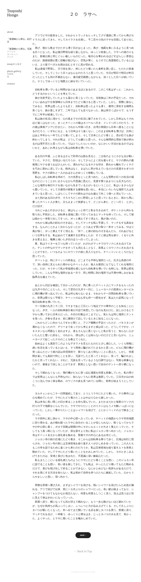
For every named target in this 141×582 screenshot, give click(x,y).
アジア (10, 57)
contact (11, 83)
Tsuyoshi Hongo (15, 13)
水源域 (10, 74)
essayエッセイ (14, 64)
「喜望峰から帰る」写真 (19, 48)
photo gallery (14, 71)
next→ (83, 535)
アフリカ (11, 51)
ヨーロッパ (12, 54)
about (10, 31)
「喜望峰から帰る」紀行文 (19, 40)
